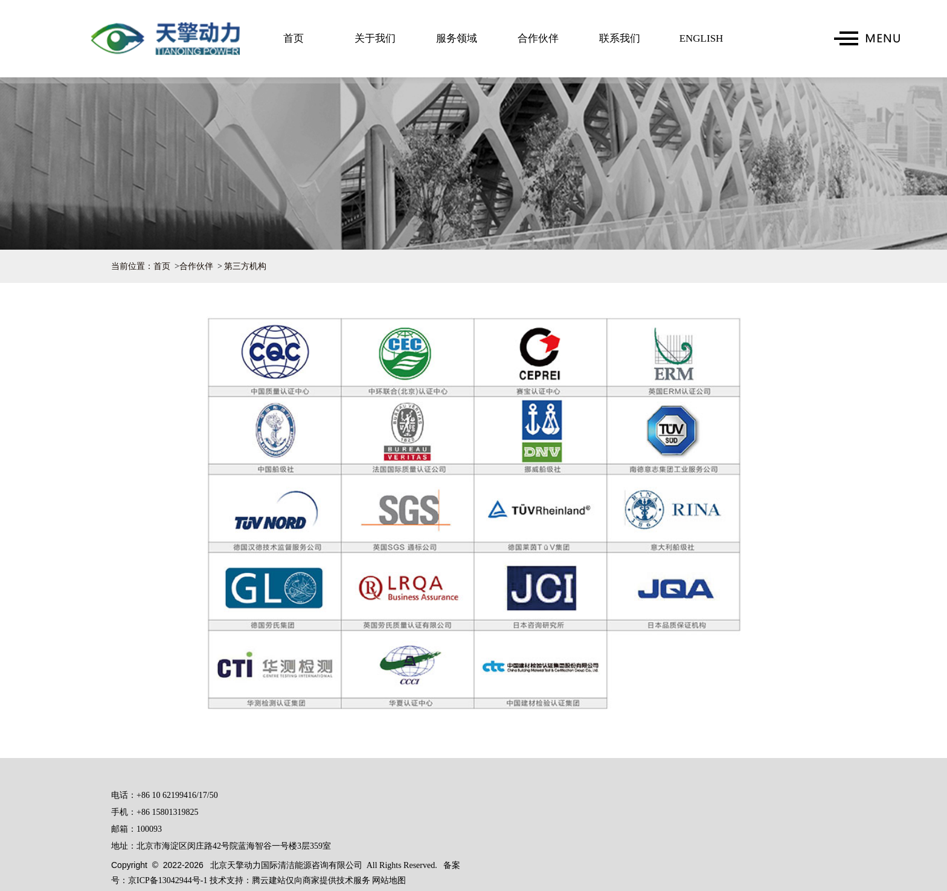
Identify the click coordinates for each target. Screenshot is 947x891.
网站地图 (389, 880)
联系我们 (619, 38)
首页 (293, 38)
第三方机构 (245, 266)
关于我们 (375, 38)
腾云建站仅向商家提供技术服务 (312, 880)
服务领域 (456, 38)
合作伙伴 (538, 38)
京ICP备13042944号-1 (167, 880)
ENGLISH (701, 38)
